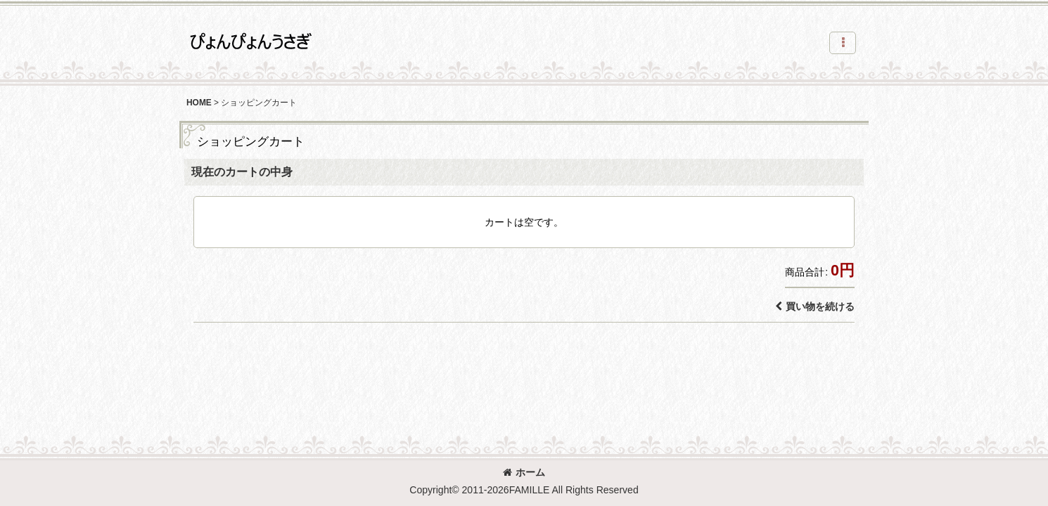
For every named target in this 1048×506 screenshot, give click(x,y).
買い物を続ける (815, 306)
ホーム (524, 472)
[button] (842, 43)
